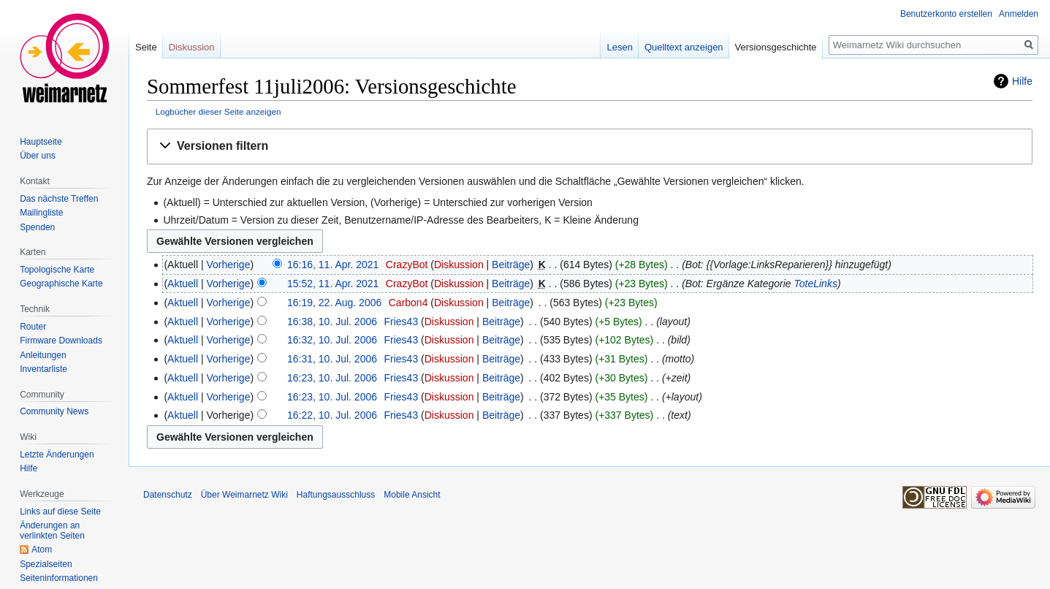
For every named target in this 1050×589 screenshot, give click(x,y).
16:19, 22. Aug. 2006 (334, 302)
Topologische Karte (57, 270)
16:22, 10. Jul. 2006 (332, 415)
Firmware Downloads (61, 340)
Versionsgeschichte (776, 47)
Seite (146, 47)
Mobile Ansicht (412, 495)
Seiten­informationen (59, 578)
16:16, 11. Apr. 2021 (332, 264)
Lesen (619, 47)
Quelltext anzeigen (683, 47)
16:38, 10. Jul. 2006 (332, 321)
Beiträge (511, 264)
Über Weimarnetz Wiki (244, 495)
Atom (41, 549)
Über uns (38, 156)
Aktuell (182, 283)
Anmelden (1018, 14)
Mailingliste (41, 213)
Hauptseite (40, 142)
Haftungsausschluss (336, 495)
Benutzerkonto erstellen (946, 14)
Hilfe (1022, 81)
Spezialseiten (46, 564)
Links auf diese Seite (60, 511)
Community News (54, 411)
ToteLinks (815, 283)
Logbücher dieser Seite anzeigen (218, 111)
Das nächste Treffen (59, 199)
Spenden (37, 227)
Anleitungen (43, 355)
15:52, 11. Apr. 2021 (332, 283)
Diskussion (459, 264)
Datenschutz (167, 495)
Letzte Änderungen (57, 454)
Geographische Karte (61, 283)
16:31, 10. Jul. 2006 (332, 359)
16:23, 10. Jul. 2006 (332, 378)
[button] (589, 146)
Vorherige (229, 264)
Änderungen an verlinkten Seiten (52, 530)
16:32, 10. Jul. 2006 (332, 340)
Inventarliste (43, 369)
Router (33, 327)
